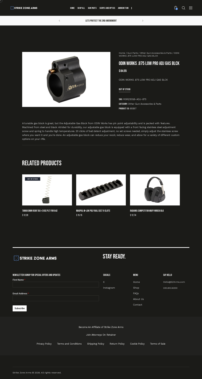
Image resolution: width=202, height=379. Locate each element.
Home (122, 53)
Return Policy (117, 343)
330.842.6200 (170, 288)
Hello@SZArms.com (174, 282)
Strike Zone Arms (22, 372)
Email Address (21, 293)
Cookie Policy (137, 343)
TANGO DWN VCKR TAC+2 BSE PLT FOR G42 (40, 210)
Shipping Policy (95, 343)
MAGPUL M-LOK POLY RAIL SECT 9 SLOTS (93, 210)
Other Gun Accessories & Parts (156, 53)
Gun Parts (132, 53)
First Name (19, 280)
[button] (59, 20)
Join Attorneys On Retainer (101, 334)
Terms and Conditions (69, 343)
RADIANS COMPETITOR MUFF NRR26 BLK (147, 210)
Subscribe (20, 308)
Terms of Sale (157, 343)
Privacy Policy (44, 343)
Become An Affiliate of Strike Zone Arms (101, 327)
